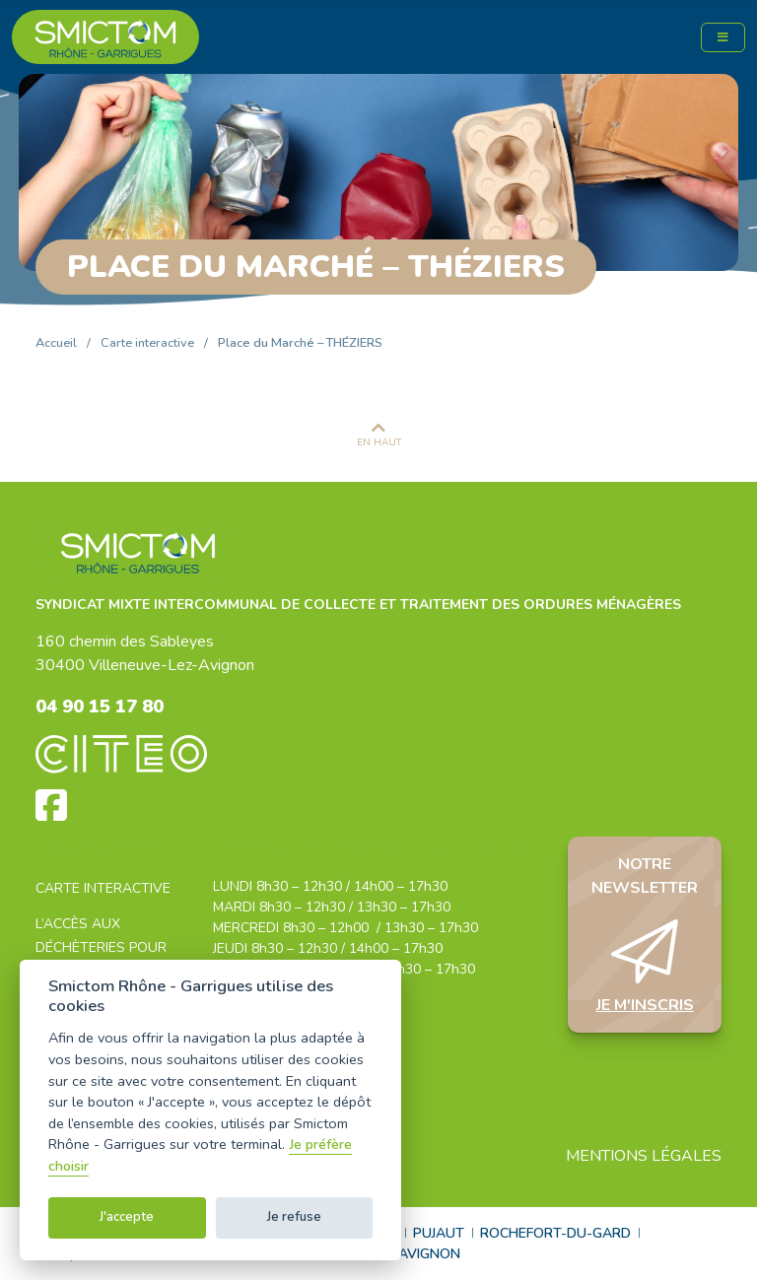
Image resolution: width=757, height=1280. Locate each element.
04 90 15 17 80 (99, 706)
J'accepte (127, 1217)
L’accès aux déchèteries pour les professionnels (107, 947)
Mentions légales (644, 1156)
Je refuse (294, 1217)
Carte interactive (147, 343)
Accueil (56, 343)
